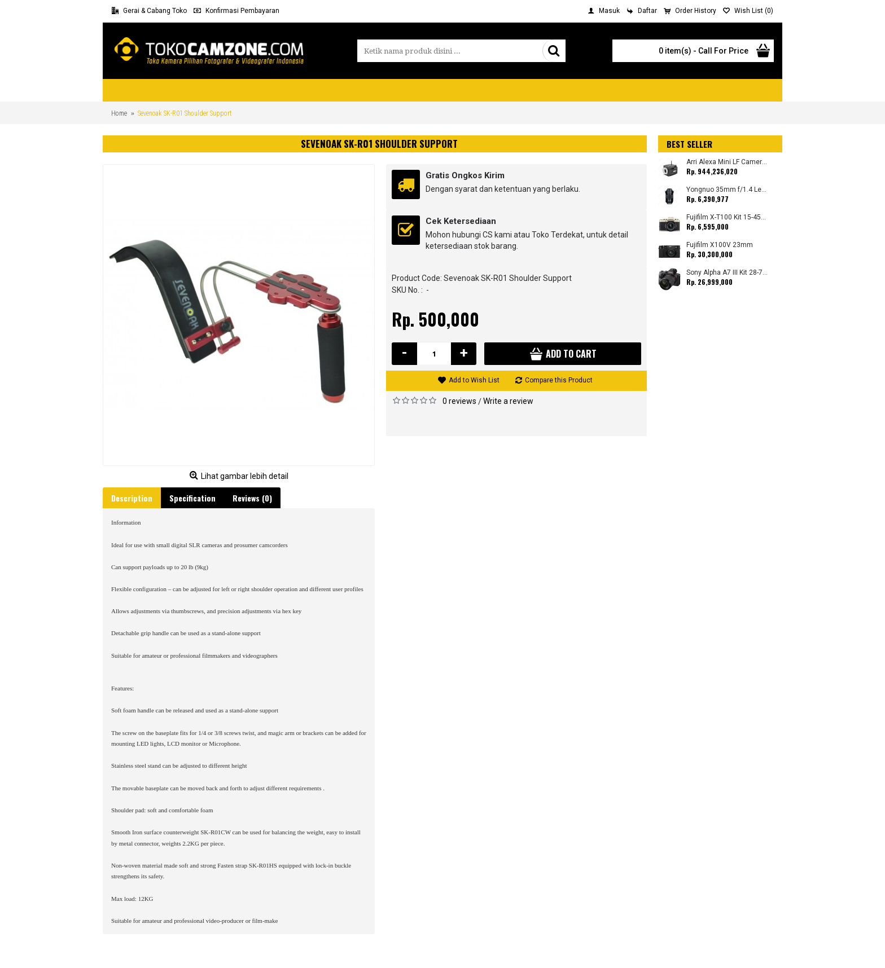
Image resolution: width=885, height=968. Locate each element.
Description (131, 498)
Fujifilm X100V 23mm (719, 245)
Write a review (508, 401)
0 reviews (459, 401)
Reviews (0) (252, 498)
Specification (192, 498)
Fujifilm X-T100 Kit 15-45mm (727, 217)
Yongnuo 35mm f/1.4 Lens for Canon (727, 189)
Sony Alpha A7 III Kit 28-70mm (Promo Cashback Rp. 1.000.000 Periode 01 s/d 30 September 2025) (727, 272)
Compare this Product (559, 380)
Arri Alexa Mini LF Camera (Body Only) (727, 162)
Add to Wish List (474, 380)
